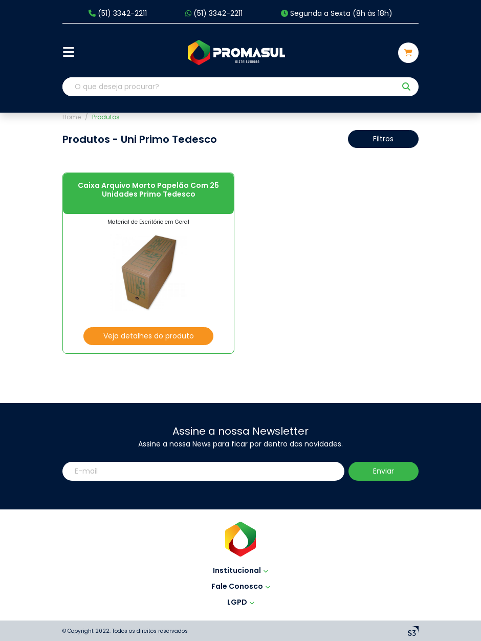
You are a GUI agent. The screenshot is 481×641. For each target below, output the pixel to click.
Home (71, 117)
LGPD (240, 602)
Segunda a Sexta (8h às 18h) (336, 13)
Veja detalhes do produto (148, 336)
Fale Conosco (240, 586)
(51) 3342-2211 (118, 13)
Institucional (240, 570)
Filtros (383, 139)
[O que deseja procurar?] (229, 86)
